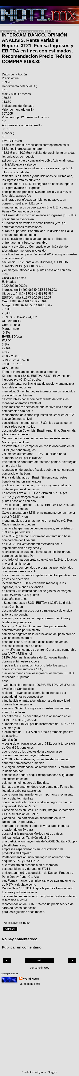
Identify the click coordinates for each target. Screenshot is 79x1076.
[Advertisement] (39, 1028)
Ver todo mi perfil (29, 983)
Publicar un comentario (21, 947)
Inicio (39, 960)
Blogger (52, 1072)
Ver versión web (39, 967)
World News (31, 978)
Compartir (10, 929)
